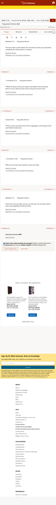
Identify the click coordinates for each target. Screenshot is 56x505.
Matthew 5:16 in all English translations (18, 55)
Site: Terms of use (21, 434)
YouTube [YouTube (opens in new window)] (18, 486)
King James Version (11, 234)
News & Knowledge (22, 390)
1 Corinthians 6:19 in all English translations (19, 94)
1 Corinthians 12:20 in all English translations (20, 171)
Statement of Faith (21, 392)
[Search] (53, 20)
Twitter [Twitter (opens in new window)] (18, 484)
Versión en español (21, 495)
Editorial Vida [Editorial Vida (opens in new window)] (20, 456)
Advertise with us (21, 420)
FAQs (17, 413)
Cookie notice (20, 431)
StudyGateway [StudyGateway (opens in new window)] (20, 447)
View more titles (28, 322)
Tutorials (18, 415)
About (17, 388)
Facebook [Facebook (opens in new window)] (19, 474)
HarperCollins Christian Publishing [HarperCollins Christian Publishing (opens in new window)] (26, 452)
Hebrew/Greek (22, 32)
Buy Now (11, 315)
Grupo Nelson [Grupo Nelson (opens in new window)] (20, 454)
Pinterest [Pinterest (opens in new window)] (18, 479)
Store (17, 397)
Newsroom (19, 402)
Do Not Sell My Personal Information (28, 429)
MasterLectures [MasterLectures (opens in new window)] (20, 466)
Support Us (19, 404)
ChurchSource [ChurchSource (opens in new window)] (20, 449)
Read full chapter (11, 53)
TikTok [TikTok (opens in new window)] (18, 481)
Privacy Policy (21, 376)
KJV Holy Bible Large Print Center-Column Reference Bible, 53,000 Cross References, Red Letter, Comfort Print (17, 299)
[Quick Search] (25, 20)
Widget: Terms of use (22, 436)
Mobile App (19, 395)
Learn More (24, 249)
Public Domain (9, 237)
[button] (53, 3)
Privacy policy (20, 424)
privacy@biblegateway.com (40, 376)
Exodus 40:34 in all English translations (18, 133)
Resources (12, 32)
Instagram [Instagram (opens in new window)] (19, 477)
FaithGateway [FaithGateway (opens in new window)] (20, 445)
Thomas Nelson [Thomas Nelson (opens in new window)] (20, 459)
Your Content (33, 32)
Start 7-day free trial (10, 249)
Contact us (19, 422)
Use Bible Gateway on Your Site (25, 417)
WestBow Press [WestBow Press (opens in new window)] (20, 461)
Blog (17, 399)
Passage (4, 32)
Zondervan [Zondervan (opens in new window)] (19, 463)
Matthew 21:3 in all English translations (18, 212)
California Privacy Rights (24, 427)
